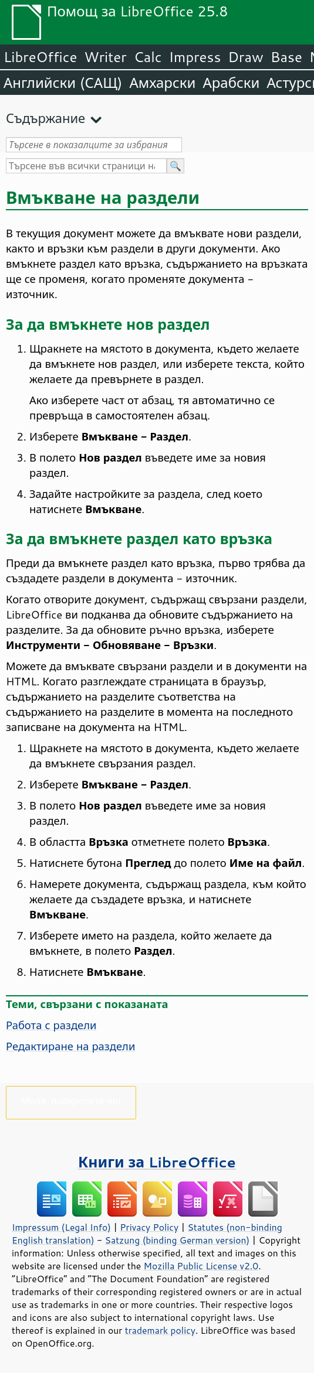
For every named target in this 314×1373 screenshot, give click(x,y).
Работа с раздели (51, 1025)
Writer (105, 57)
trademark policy (160, 1330)
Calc (148, 57)
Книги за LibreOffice (157, 1162)
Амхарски (162, 83)
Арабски (230, 83)
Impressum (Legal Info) (61, 1227)
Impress (195, 57)
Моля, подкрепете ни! (71, 1100)
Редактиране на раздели (70, 1046)
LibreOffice (40, 57)
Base (286, 57)
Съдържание (45, 118)
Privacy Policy (149, 1227)
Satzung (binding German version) (177, 1240)
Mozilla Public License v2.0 (201, 1265)
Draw (245, 57)
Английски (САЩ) (63, 83)
